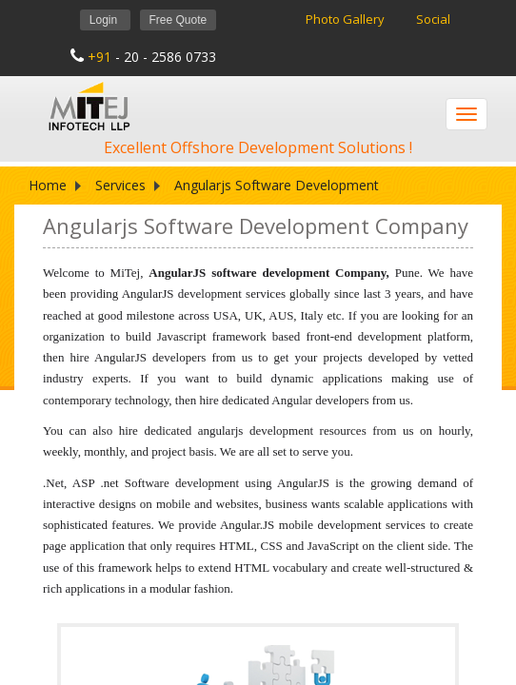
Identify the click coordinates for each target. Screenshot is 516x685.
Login (105, 20)
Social (433, 19)
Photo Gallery (346, 19)
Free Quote (178, 20)
